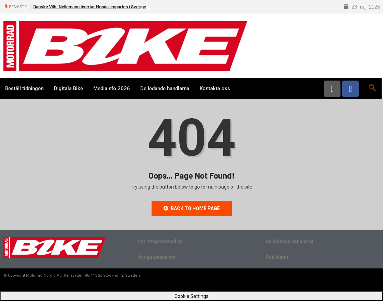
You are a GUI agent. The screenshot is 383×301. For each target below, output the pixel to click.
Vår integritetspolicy (160, 241)
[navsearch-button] (372, 88)
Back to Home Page (192, 208)
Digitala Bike (68, 88)
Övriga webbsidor (157, 257)
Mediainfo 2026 (111, 88)
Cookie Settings (191, 296)
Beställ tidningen (24, 88)
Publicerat (277, 257)
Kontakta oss (215, 88)
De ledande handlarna (164, 88)
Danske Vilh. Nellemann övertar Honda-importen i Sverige (89, 6)
